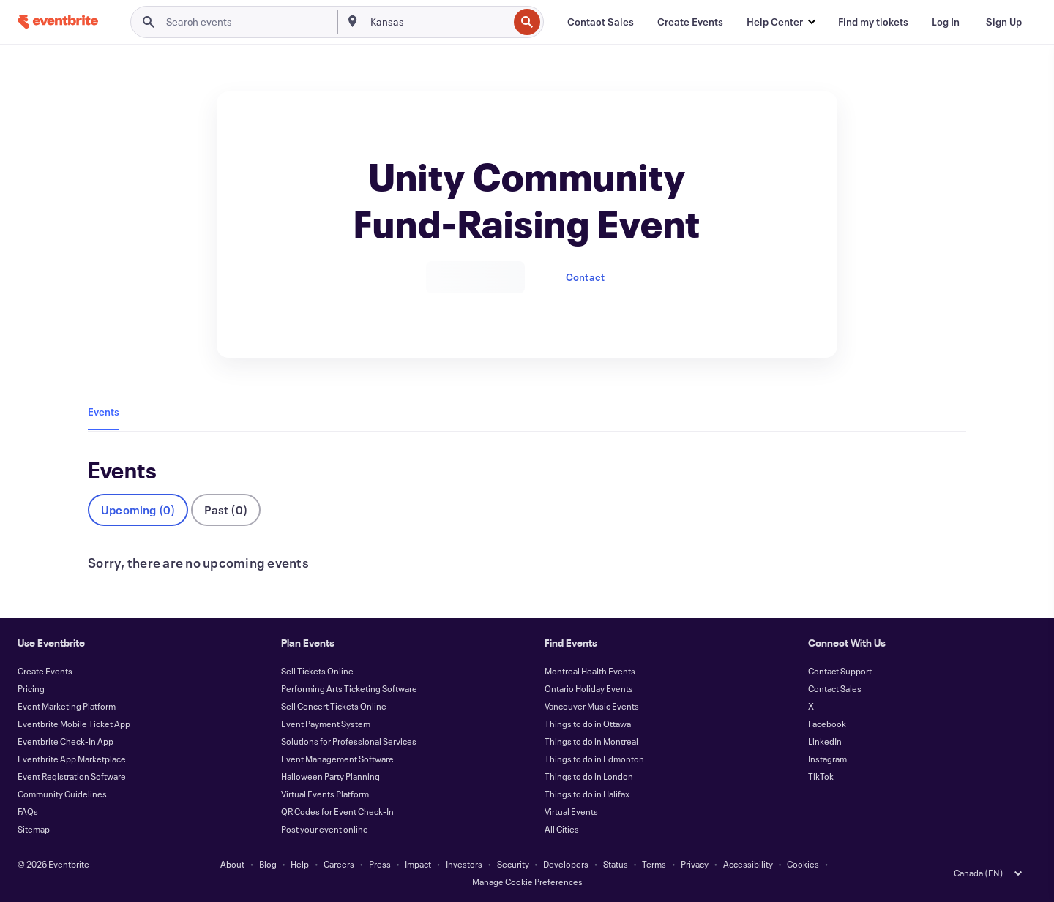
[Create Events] (690, 22)
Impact (418, 864)
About (232, 864)
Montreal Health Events (590, 671)
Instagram (827, 758)
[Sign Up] (1003, 22)
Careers (339, 864)
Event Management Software (337, 758)
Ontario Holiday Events (589, 688)
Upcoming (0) (138, 509)
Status (615, 864)
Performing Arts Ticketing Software (349, 688)
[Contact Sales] (601, 22)
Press (380, 864)
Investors (464, 864)
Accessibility (748, 864)
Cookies (803, 864)
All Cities (562, 829)
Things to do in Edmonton (594, 758)
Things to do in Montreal (591, 741)
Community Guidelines (62, 794)
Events (103, 411)
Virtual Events (571, 811)
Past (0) (225, 509)
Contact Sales (834, 688)
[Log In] (945, 22)
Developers (565, 864)
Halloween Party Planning (330, 776)
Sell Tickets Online (317, 671)
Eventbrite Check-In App (65, 741)
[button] (780, 22)
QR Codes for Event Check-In (337, 811)
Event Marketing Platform (67, 706)
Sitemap (34, 829)
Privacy (695, 864)
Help (300, 864)
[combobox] (438, 22)
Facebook (827, 723)
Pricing (31, 688)
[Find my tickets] (873, 22)
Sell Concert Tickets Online (333, 706)
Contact (585, 277)
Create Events (45, 671)
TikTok (821, 776)
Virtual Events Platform (325, 794)
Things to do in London (589, 776)
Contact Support (840, 671)
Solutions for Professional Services (348, 741)
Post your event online (324, 829)
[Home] (58, 21)
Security (513, 864)
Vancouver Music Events (592, 706)
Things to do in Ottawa (588, 723)
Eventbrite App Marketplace (72, 758)
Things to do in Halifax (587, 794)
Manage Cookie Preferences (527, 881)
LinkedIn (825, 741)
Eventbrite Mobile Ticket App (74, 723)
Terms (654, 864)
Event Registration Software (72, 776)
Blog (268, 864)
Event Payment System (325, 723)
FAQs (28, 811)
